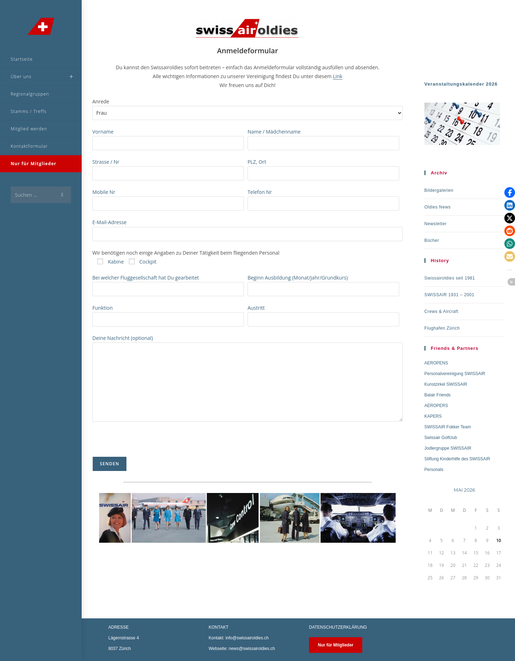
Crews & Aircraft (441, 311)
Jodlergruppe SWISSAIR (447, 448)
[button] (509, 192)
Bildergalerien (439, 190)
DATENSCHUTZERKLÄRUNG (338, 627)
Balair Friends (437, 394)
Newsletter (435, 223)
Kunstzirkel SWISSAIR (445, 384)
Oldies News (437, 207)
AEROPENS (436, 363)
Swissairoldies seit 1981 (449, 278)
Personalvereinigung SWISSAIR (454, 373)
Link (337, 76)
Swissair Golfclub (440, 437)
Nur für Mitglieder (335, 645)
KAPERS (433, 416)
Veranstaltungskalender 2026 (461, 84)
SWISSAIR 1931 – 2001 (449, 294)
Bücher (431, 240)
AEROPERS (436, 405)
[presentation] (146, 442)
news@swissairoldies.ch (252, 648)
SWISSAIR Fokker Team (447, 426)
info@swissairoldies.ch (247, 637)
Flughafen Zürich (442, 328)
